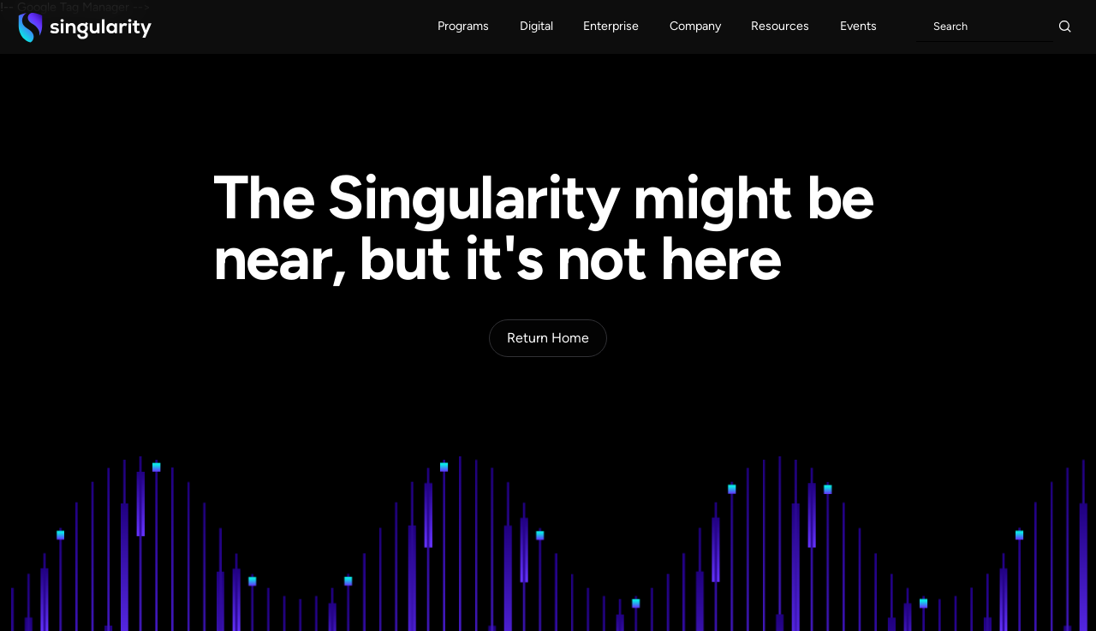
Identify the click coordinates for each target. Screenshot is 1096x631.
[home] (85, 27)
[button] (464, 27)
